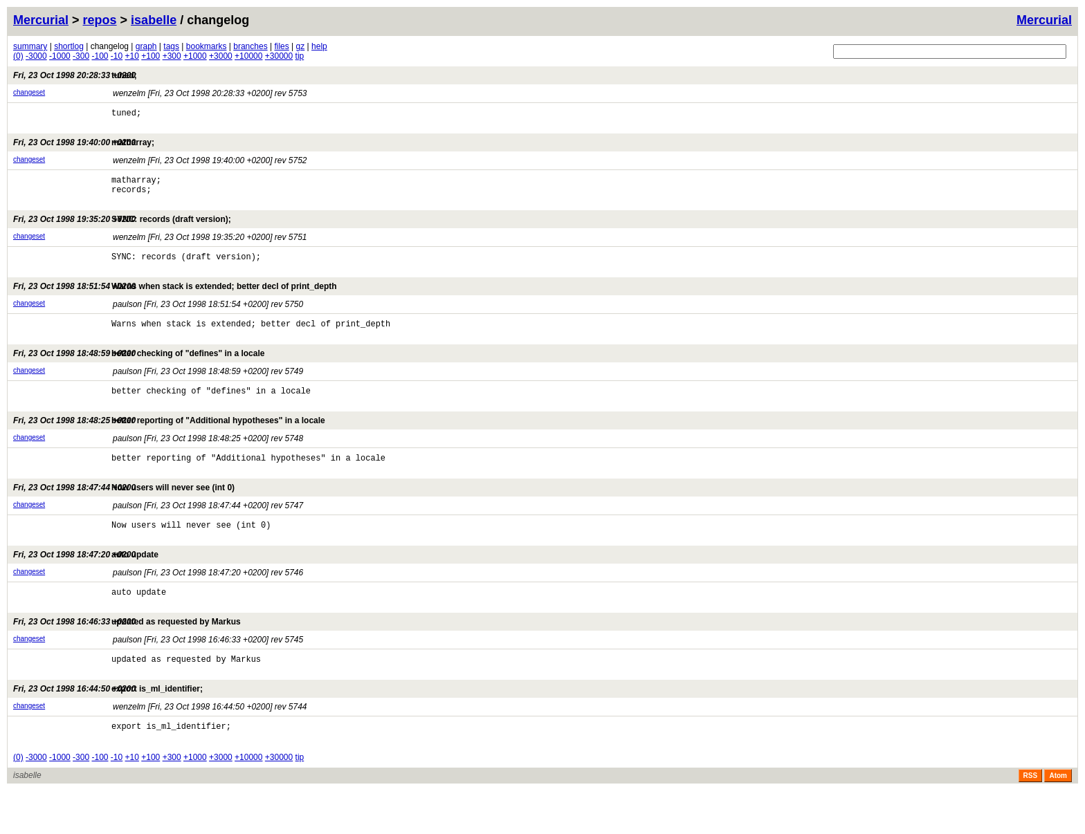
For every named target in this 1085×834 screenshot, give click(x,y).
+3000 (220, 56)
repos (100, 20)
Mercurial (1044, 20)
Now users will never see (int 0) (124, 514)
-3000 (36, 56)
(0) (18, 56)
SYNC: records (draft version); (122, 229)
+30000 (279, 56)
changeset (29, 92)
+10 (132, 56)
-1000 (60, 56)
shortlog (69, 46)
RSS (1030, 819)
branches (250, 46)
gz (300, 46)
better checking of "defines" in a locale (138, 372)
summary (30, 46)
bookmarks (206, 46)
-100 (99, 56)
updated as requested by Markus (127, 657)
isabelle (153, 20)
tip (299, 56)
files (281, 46)
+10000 (248, 56)
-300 (81, 56)
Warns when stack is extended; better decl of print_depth (175, 301)
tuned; (75, 75)
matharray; (83, 146)
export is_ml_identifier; (108, 728)
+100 (150, 56)
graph (146, 46)
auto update (85, 586)
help (319, 46)
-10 (116, 56)
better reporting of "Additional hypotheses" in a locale (169, 443)
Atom (1058, 819)
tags (171, 46)
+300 (172, 56)
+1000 (195, 56)
